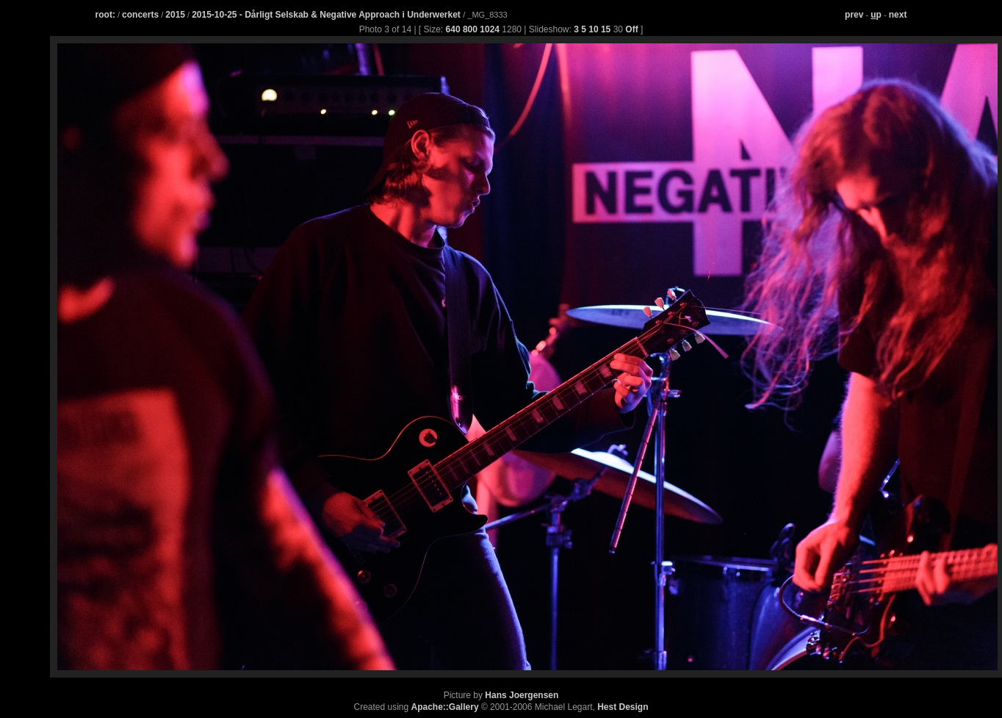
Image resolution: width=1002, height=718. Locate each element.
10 (593, 29)
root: (105, 15)
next (898, 15)
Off (631, 29)
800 (470, 29)
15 (605, 29)
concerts (140, 15)
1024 (490, 29)
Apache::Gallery (445, 707)
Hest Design (622, 707)
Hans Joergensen (521, 695)
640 (453, 29)
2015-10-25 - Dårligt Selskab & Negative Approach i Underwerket (327, 15)
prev (854, 15)
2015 (175, 15)
